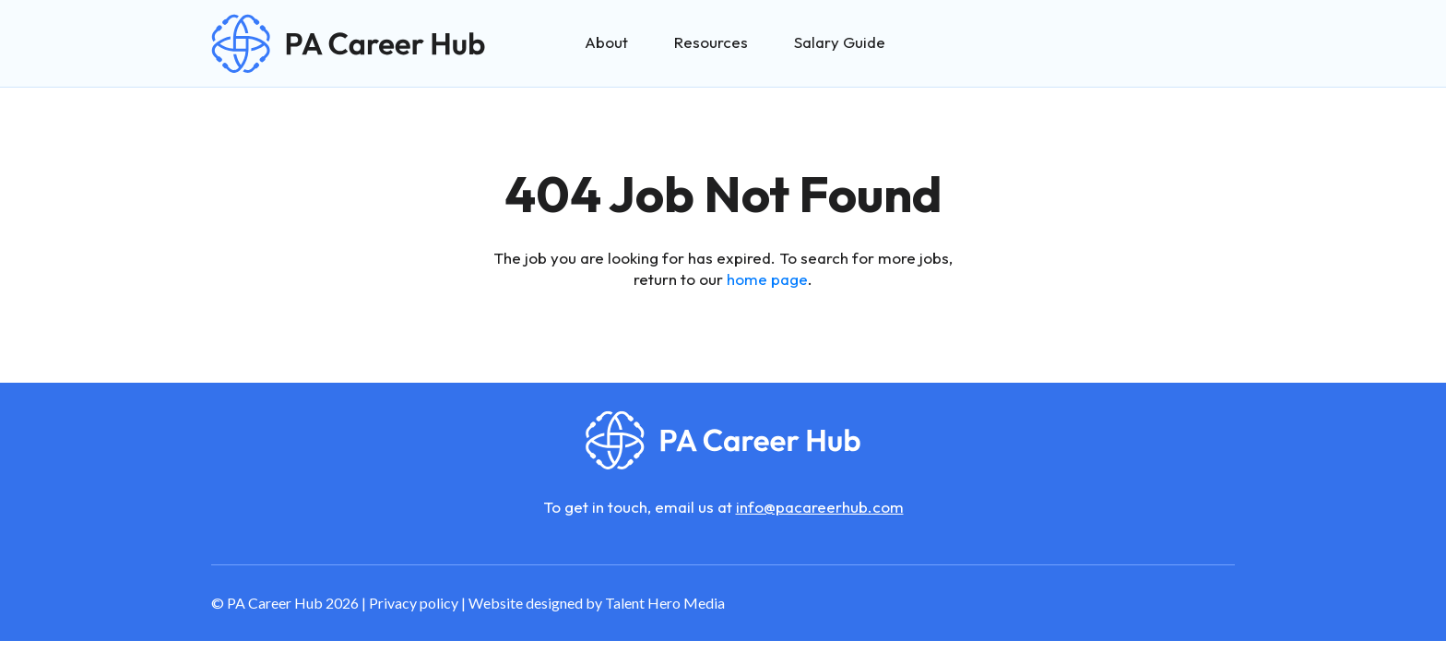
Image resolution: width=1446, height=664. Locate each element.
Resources (711, 42)
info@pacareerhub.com (820, 506)
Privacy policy (413, 602)
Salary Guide (839, 42)
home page (767, 279)
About (606, 42)
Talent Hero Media (665, 602)
